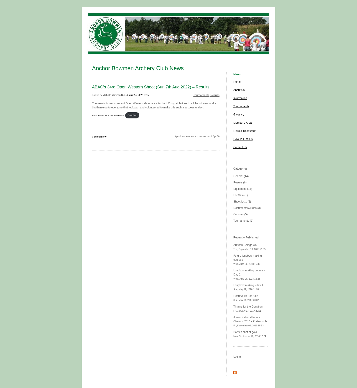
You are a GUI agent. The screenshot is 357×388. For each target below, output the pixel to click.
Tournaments (201, 95)
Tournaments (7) (243, 220)
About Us (239, 90)
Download (132, 115)
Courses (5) (240, 214)
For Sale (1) (240, 195)
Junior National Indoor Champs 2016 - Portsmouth (250, 321)
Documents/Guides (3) (247, 208)
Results (214, 95)
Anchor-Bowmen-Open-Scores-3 (108, 115)
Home (237, 81)
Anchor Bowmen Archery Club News (138, 68)
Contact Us (240, 147)
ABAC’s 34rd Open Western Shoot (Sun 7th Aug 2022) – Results (150, 87)
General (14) (241, 176)
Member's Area (242, 122)
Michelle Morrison (111, 95)
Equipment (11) (242, 188)
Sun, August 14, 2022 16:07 (135, 95)
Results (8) (240, 182)
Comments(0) (99, 136)
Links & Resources (244, 131)
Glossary (238, 114)
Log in (237, 356)
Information (240, 98)
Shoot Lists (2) (242, 201)
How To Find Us (242, 139)
